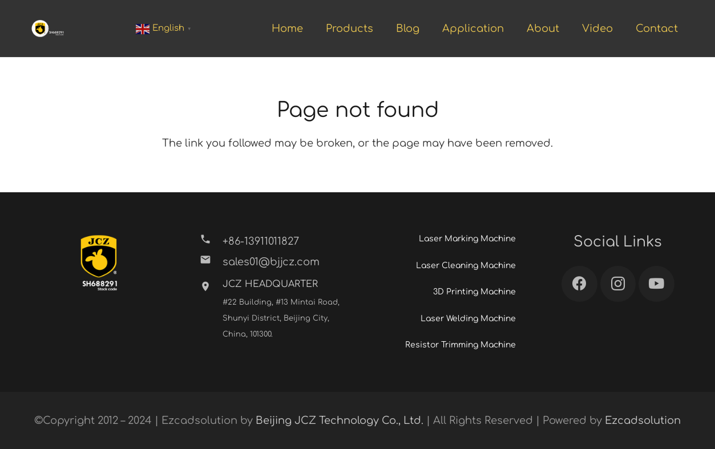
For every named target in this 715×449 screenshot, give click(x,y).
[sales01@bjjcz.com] (211, 262)
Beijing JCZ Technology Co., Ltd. (339, 420)
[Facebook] (579, 284)
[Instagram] (618, 284)
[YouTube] (656, 284)
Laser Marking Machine (467, 238)
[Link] (48, 28)
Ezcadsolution (643, 420)
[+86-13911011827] (211, 241)
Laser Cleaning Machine (466, 265)
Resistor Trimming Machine (460, 345)
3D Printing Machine (474, 292)
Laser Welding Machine (468, 318)
